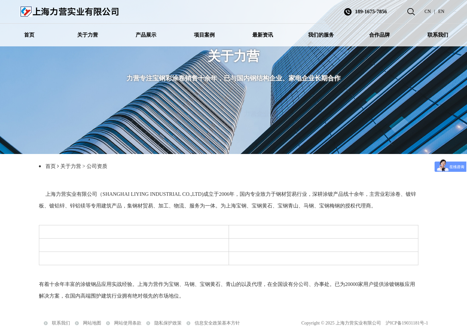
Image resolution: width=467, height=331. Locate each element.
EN (441, 11)
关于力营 (87, 35)
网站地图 (92, 324)
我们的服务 (321, 35)
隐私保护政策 (168, 324)
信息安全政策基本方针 (217, 324)
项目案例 (204, 35)
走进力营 (204, 107)
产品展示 (146, 35)
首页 (29, 35)
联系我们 (437, 35)
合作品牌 (379, 35)
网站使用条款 (127, 324)
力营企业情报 (263, 107)
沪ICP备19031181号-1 (407, 324)
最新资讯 (262, 35)
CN (428, 11)
